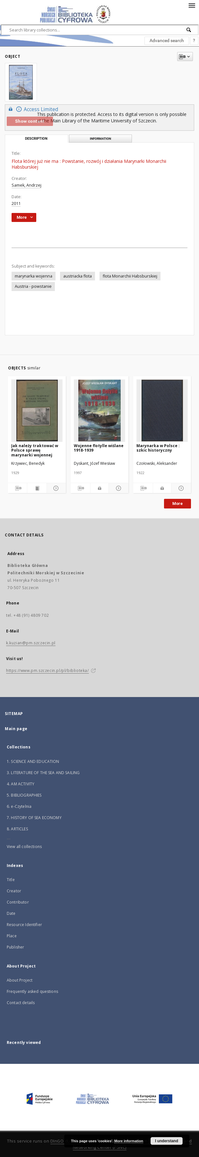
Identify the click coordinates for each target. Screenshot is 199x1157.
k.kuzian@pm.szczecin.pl (31, 643)
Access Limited (32, 109)
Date (11, 913)
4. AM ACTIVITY (20, 784)
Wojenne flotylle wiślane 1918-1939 (99, 448)
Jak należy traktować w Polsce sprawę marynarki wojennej (34, 450)
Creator (14, 891)
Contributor (18, 902)
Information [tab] (100, 138)
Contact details (21, 1002)
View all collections (24, 846)
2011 (16, 203)
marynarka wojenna (33, 276)
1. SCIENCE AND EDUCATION (33, 761)
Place (12, 936)
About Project (19, 980)
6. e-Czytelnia (19, 806)
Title (11, 879)
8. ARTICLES (17, 829)
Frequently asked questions (32, 991)
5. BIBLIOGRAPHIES (24, 795)
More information (128, 1141)
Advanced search (167, 40)
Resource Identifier (24, 924)
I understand (166, 1141)
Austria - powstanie (33, 286)
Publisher (15, 947)
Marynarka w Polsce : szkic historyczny (158, 448)
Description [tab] (36, 139)
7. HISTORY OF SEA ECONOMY (34, 817)
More (177, 503)
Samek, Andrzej (26, 185)
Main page (16, 728)
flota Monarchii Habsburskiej (130, 276)
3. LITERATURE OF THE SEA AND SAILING (43, 772)
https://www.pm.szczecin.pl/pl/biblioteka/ (47, 670)
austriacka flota (77, 276)
